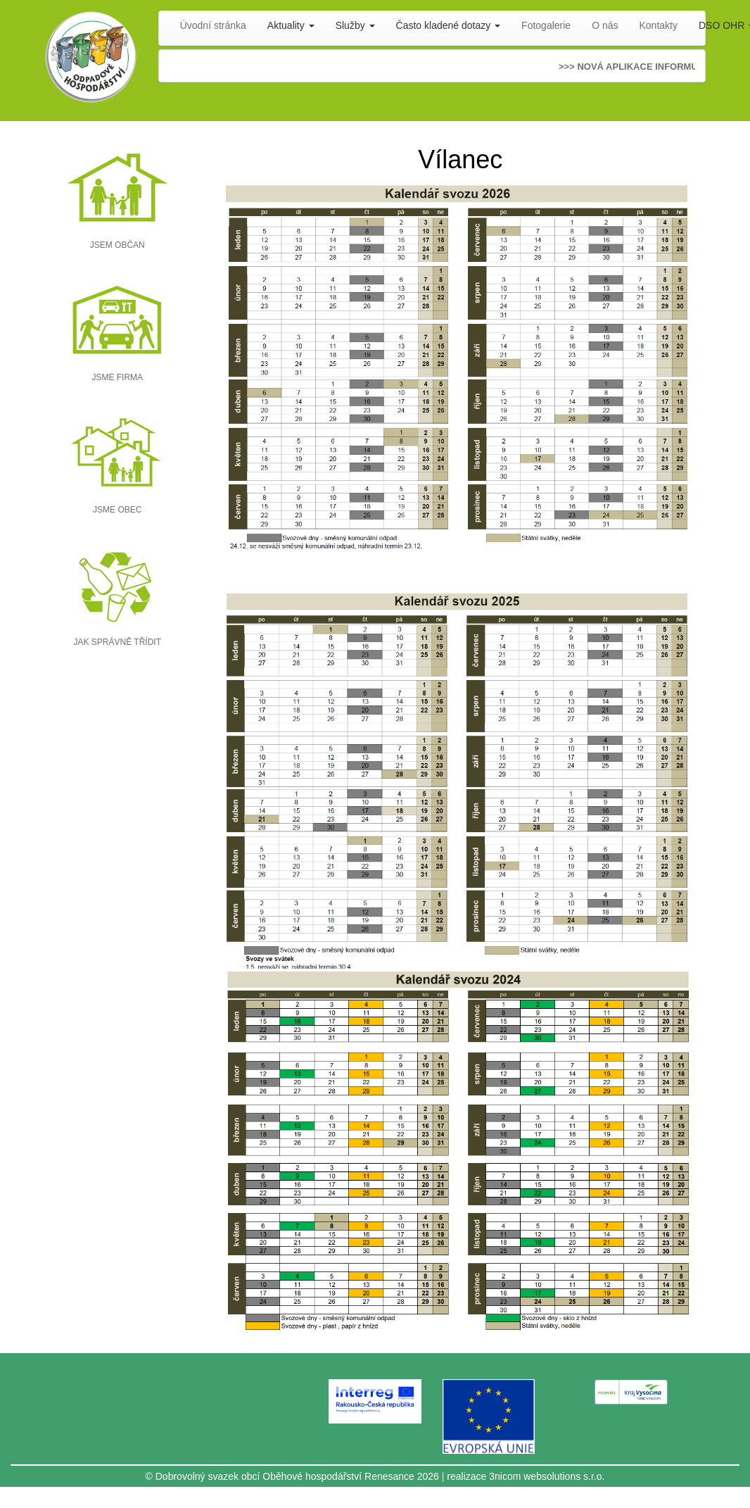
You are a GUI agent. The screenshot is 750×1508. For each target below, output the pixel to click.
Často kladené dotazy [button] (448, 25)
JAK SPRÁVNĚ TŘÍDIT (117, 642)
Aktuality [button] (290, 25)
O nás (605, 25)
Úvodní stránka (213, 25)
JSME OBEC (117, 510)
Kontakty (659, 25)
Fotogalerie (546, 25)
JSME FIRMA (117, 377)
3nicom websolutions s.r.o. (546, 1476)
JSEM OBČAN (117, 245)
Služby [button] (355, 25)
